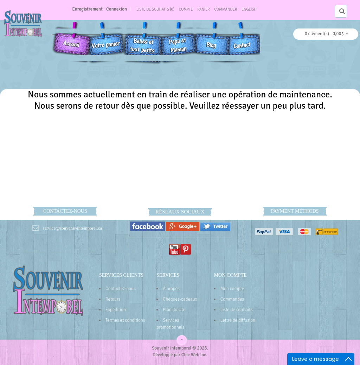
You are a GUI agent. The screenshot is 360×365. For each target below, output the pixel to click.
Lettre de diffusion (237, 320)
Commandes (232, 299)
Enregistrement (87, 9)
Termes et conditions (125, 320)
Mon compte (232, 289)
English (249, 9)
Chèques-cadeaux (180, 299)
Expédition (115, 310)
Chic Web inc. (194, 355)
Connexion (116, 9)
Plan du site (174, 310)
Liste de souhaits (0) (155, 9)
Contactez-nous (120, 289)
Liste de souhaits (236, 310)
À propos (171, 289)
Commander (225, 9)
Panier (204, 9)
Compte (186, 9)
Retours (112, 299)
